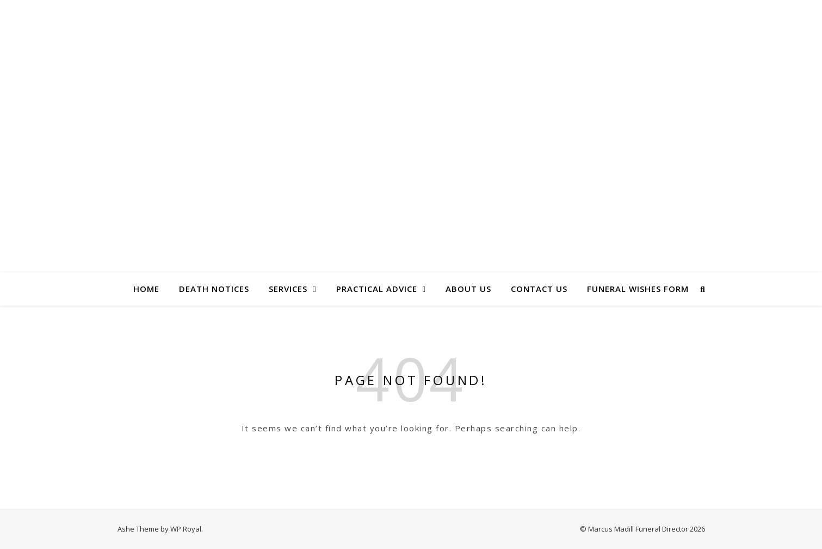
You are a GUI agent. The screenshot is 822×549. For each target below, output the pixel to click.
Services (288, 288)
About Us (468, 288)
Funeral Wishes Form (638, 288)
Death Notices (214, 288)
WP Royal (185, 529)
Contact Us (539, 288)
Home (146, 288)
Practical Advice (376, 288)
